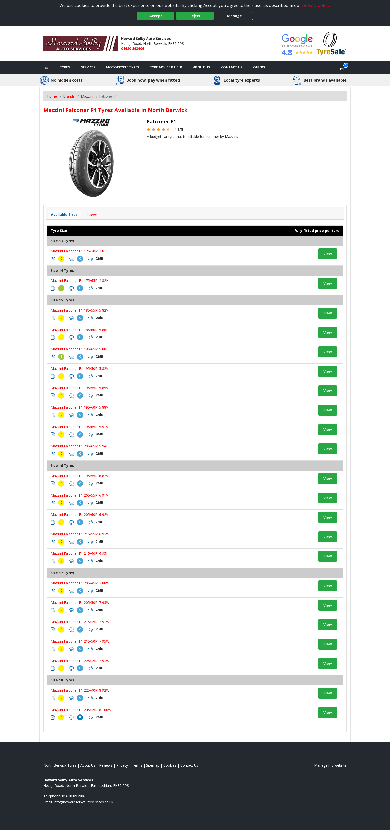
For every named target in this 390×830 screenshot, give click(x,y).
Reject (195, 15)
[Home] (47, 67)
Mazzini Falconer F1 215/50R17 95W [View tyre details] (80, 641)
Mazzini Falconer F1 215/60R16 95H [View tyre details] (80, 553)
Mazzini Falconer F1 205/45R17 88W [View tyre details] (80, 583)
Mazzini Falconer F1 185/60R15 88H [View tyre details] (80, 329)
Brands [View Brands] (69, 96)
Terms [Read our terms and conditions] (137, 765)
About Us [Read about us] (87, 765)
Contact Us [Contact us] (231, 67)
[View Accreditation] (331, 43)
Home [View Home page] (52, 96)
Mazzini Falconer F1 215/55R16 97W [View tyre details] (80, 534)
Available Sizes (64, 214)
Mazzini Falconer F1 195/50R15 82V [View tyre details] (79, 368)
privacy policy (316, 5)
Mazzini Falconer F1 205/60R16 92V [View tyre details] (79, 514)
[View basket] (342, 67)
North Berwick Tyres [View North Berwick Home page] (59, 765)
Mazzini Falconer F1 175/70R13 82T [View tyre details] (79, 251)
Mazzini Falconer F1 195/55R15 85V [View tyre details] (79, 388)
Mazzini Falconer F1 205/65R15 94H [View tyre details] (80, 446)
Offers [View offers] (259, 67)
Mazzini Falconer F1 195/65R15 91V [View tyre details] (79, 426)
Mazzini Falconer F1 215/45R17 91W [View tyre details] (80, 621)
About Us (201, 67)
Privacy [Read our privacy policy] (122, 765)
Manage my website (330, 765)
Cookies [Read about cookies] (169, 765)
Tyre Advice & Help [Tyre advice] (166, 67)
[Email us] (83, 802)
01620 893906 (132, 48)
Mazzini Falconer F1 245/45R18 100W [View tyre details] (81, 709)
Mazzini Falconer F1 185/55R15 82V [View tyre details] (79, 310)
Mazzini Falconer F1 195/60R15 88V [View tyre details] (79, 407)
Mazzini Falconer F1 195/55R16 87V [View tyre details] (79, 475)
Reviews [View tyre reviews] (91, 214)
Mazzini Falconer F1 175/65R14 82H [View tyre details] (80, 280)
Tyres (65, 67)
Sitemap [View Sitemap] (152, 765)
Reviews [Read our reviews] (105, 765)
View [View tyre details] (327, 253)
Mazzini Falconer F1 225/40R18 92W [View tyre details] (80, 690)
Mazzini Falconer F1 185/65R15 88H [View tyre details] (80, 349)
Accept (155, 15)
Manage (234, 15)
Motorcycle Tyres (122, 67)
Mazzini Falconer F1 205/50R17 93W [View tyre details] (80, 602)
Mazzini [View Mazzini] (87, 96)
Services (88, 67)
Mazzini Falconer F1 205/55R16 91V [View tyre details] (79, 495)
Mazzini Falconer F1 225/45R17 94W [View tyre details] (80, 660)
